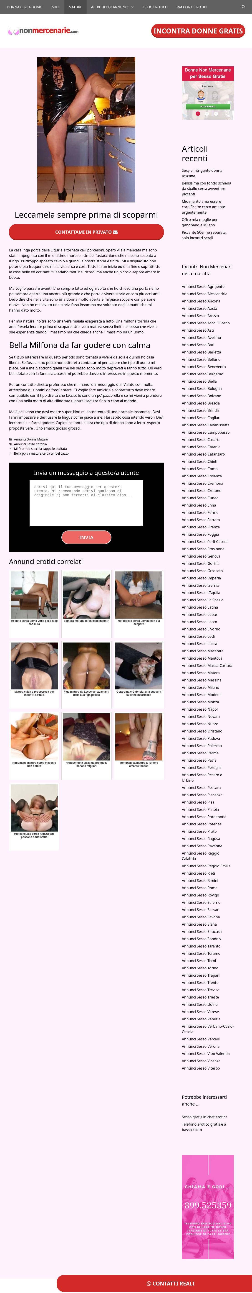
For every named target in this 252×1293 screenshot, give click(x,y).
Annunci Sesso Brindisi (201, 410)
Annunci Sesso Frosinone (203, 548)
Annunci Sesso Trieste (200, 997)
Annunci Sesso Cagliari (201, 417)
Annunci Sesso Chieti (199, 461)
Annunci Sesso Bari (198, 344)
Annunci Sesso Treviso (200, 989)
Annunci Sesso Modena (202, 694)
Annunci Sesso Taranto (201, 946)
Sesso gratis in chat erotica (204, 1116)
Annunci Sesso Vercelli (201, 1039)
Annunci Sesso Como (200, 468)
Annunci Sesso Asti (198, 330)
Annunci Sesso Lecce (199, 614)
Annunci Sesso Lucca (199, 643)
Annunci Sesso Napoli (200, 709)
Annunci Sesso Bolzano (201, 395)
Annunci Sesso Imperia (201, 578)
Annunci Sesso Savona (201, 916)
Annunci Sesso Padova (201, 738)
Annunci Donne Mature (31, 439)
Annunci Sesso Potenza (201, 824)
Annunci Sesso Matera (201, 672)
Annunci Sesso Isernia (200, 585)
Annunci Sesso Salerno (201, 902)
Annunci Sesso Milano (200, 687)
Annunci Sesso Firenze (201, 527)
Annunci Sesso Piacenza (202, 794)
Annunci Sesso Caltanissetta (206, 425)
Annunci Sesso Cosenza (202, 476)
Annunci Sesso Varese (200, 1011)
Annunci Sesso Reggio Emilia (206, 865)
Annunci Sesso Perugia (201, 767)
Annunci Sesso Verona (201, 1046)
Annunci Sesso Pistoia (200, 809)
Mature (75, 7)
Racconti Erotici (192, 7)
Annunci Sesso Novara (201, 716)
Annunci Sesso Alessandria (204, 293)
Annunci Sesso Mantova (202, 658)
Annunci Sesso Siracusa (202, 931)
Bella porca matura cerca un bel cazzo (41, 453)
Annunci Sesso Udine (200, 1004)
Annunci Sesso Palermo (202, 745)
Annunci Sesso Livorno (201, 629)
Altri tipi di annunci (115, 7)
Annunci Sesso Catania (30, 444)
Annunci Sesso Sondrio (201, 938)
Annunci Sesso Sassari (201, 909)
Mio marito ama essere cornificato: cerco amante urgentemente (203, 207)
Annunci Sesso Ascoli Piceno (206, 322)
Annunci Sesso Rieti (198, 873)
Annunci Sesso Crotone (201, 490)
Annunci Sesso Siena (199, 924)
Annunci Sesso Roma (199, 887)
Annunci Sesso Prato (199, 831)
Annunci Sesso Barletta (201, 352)
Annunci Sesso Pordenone (204, 816)
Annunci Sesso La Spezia (202, 599)
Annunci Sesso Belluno (201, 359)
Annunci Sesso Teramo (201, 953)
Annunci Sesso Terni (199, 960)
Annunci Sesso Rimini (200, 880)
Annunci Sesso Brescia (201, 403)
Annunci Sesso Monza (200, 701)
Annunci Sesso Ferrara (201, 519)
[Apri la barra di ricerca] (243, 7)
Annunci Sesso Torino (200, 967)
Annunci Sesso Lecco (199, 621)
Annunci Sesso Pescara (201, 787)
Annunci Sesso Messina (202, 680)
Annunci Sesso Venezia (201, 1019)
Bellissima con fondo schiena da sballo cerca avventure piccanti (206, 189)
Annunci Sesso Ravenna (202, 845)
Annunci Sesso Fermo (200, 512)
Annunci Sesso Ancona (201, 301)
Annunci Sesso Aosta (199, 308)
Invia (86, 537)
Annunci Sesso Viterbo (201, 1068)
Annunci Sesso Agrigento (203, 286)
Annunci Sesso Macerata (203, 650)
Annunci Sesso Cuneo (200, 497)
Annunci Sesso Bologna (202, 388)
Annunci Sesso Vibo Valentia (206, 1053)
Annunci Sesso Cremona (202, 483)
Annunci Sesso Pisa (198, 802)
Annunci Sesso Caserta (201, 439)
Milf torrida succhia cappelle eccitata (40, 448)
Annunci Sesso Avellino (201, 337)
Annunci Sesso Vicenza (201, 1060)
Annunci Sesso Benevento (204, 366)
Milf (55, 7)
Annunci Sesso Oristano (202, 731)
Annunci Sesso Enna (199, 505)
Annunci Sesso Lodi (198, 636)
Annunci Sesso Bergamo (202, 373)
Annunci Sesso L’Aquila (201, 592)
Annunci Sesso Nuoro (200, 723)
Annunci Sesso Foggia (200, 534)
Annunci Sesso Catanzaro (203, 454)
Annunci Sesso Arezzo (200, 315)
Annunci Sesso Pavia (199, 760)
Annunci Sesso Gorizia (200, 563)
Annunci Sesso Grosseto (202, 570)
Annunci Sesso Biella (199, 381)
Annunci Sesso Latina (200, 607)
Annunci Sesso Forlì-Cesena (205, 541)
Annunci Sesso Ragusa (201, 838)
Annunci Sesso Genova (201, 556)
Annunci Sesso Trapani (201, 975)
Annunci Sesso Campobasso (206, 432)
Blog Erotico (155, 7)
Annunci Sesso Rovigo (200, 895)
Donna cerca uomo (25, 7)
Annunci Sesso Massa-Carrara (207, 665)
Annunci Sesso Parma (200, 752)
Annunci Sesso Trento (200, 982)
